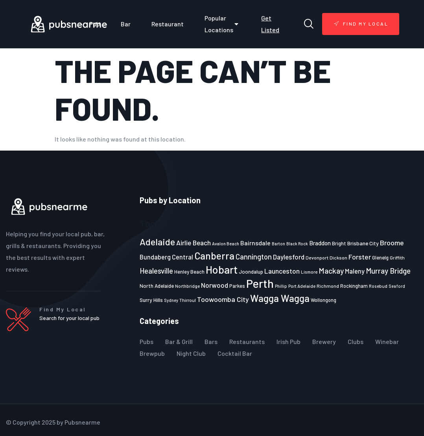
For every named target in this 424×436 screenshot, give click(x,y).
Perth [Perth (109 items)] (260, 283)
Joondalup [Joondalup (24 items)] (251, 272)
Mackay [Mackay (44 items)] (331, 270)
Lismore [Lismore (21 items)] (309, 271)
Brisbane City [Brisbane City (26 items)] (363, 243)
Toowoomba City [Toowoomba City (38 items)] (223, 299)
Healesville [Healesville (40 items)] (156, 271)
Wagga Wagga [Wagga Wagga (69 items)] (280, 298)
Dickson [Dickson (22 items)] (338, 257)
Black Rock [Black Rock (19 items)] (297, 243)
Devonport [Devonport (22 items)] (317, 257)
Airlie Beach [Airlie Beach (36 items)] (193, 243)
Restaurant (167, 24)
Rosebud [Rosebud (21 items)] (378, 286)
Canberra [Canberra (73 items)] (214, 255)
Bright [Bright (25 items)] (339, 243)
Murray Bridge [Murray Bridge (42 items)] (388, 270)
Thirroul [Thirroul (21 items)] (187, 300)
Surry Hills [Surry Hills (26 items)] (151, 299)
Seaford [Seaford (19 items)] (397, 286)
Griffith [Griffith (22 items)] (397, 257)
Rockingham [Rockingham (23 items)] (354, 286)
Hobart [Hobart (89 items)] (222, 269)
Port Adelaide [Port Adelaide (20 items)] (301, 286)
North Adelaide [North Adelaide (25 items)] (157, 286)
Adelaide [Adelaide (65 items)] (157, 241)
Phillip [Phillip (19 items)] (281, 286)
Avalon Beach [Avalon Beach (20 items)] (225, 243)
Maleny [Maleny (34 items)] (355, 271)
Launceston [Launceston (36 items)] (282, 271)
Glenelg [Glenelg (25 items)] (380, 257)
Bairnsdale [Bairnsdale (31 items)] (255, 243)
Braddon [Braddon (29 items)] (320, 243)
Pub (94, 24)
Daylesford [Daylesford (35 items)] (288, 257)
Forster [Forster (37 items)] (359, 256)
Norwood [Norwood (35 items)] (214, 285)
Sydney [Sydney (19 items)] (171, 300)
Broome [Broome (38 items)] (392, 242)
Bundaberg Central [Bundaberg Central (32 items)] (166, 257)
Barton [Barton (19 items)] (278, 243)
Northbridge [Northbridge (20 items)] (187, 286)
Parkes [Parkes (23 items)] (237, 286)
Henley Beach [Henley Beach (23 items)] (189, 272)
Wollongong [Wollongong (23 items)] (323, 300)
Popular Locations (222, 23)
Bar (126, 24)
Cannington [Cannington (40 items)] (254, 256)
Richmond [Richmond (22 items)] (328, 286)
